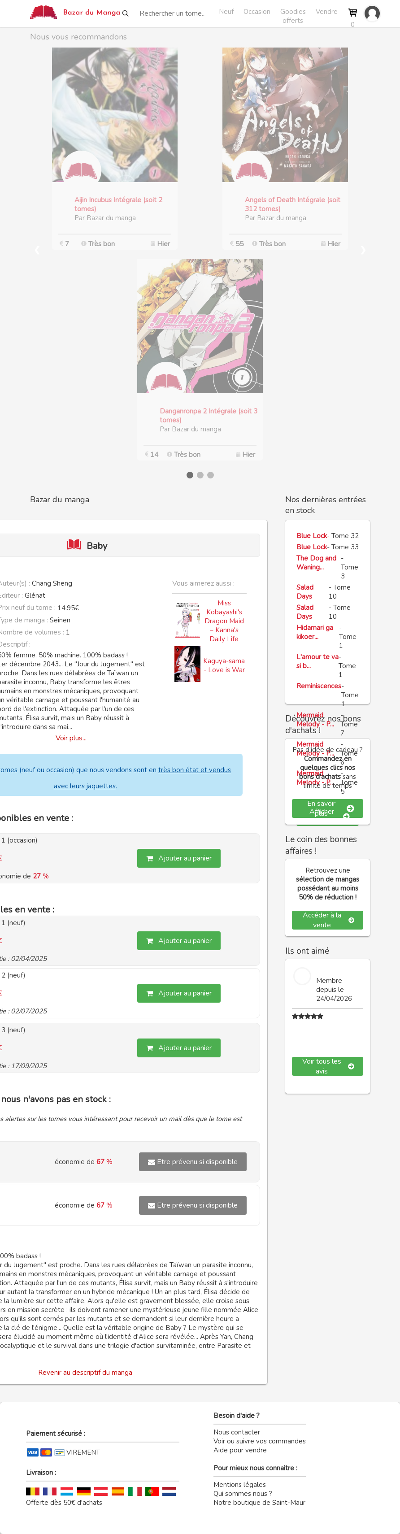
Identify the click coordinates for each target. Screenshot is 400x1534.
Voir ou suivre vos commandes (259, 1441)
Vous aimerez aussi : (203, 583)
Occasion (256, 11)
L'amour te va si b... (317, 661)
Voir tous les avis (328, 1066)
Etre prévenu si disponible (193, 1162)
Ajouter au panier (179, 858)
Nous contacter (236, 1432)
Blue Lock (311, 535)
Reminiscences (318, 686)
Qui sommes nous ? (242, 1493)
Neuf (226, 11)
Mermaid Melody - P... (315, 749)
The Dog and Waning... (316, 563)
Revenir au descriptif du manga (85, 1372)
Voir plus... (71, 738)
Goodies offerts (293, 12)
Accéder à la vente (328, 920)
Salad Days (304, 592)
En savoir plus (330, 808)
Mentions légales (239, 1484)
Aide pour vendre (240, 1450)
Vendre (327, 11)
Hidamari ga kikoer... (314, 632)
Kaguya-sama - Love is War (224, 665)
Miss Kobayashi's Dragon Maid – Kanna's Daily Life (224, 621)
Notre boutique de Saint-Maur (259, 1502)
